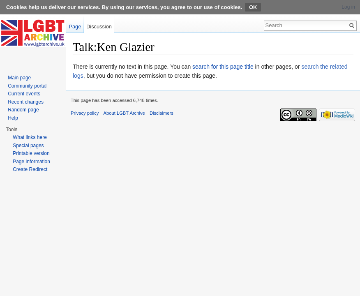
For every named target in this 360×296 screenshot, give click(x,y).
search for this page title (223, 66)
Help (13, 118)
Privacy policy (85, 113)
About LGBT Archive (124, 113)
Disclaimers (161, 113)
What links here (30, 137)
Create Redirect (30, 169)
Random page (23, 110)
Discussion (99, 26)
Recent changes (26, 102)
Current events (24, 94)
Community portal (27, 86)
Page (75, 26)
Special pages (28, 145)
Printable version (31, 153)
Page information (31, 161)
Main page (19, 78)
